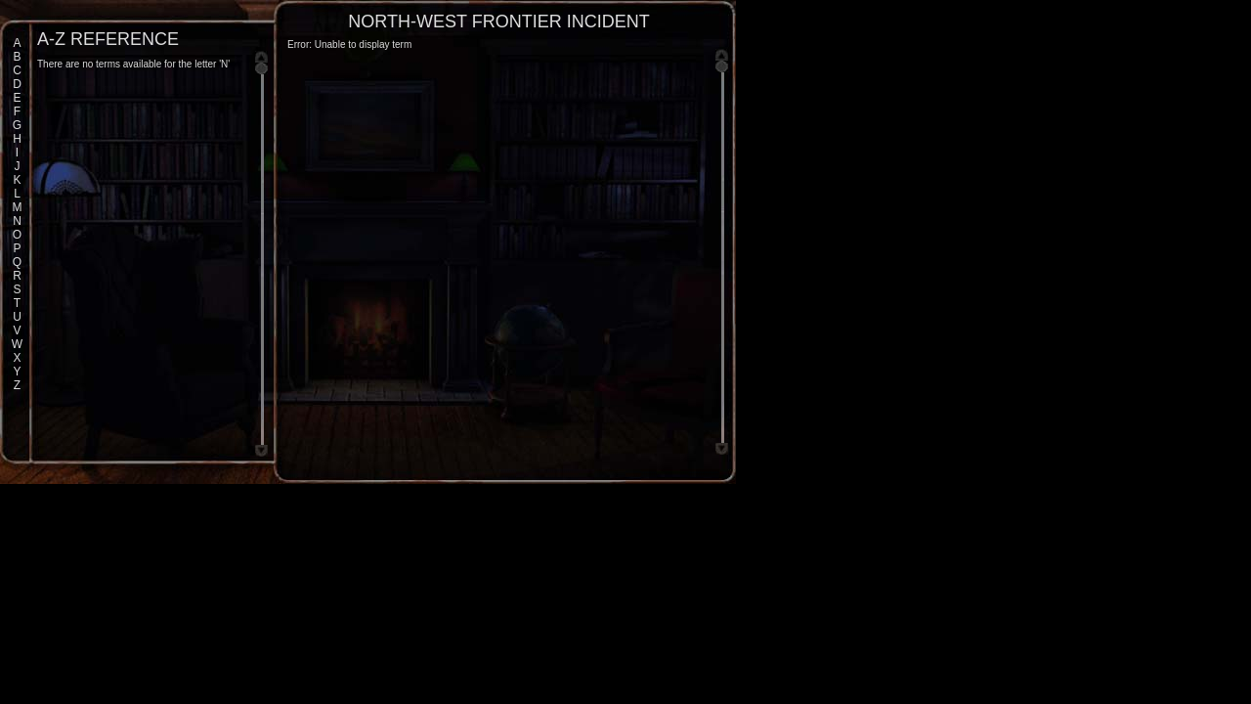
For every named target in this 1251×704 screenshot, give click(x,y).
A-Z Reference (108, 39)
